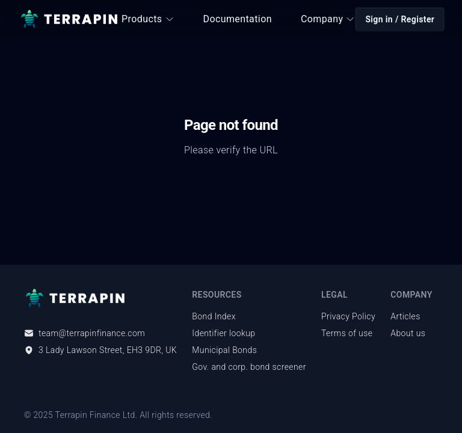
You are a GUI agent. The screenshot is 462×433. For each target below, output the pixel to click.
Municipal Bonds (224, 350)
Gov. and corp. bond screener (249, 367)
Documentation (237, 19)
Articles (405, 316)
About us (407, 333)
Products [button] (148, 19)
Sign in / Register (399, 19)
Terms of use (346, 333)
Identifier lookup (223, 333)
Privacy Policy (348, 316)
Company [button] (328, 19)
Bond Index (214, 316)
